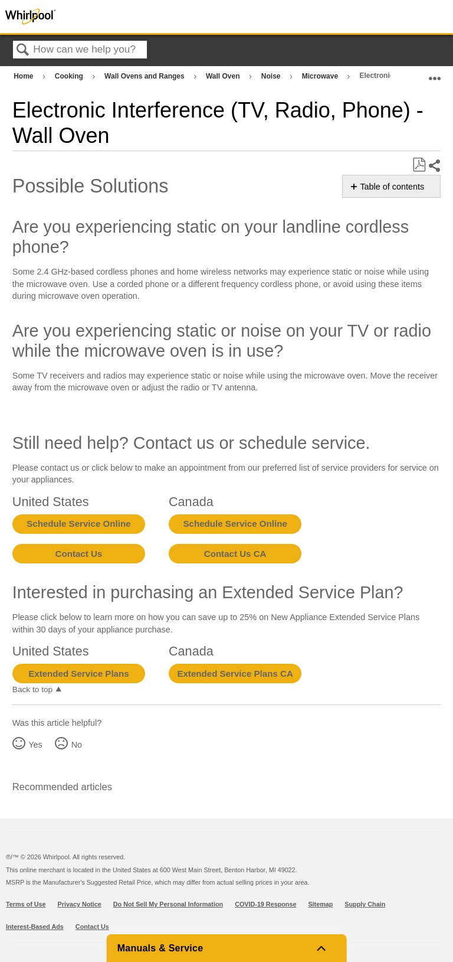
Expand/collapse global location (434, 73)
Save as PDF (418, 165)
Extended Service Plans (78, 673)
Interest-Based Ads (35, 926)
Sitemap (320, 904)
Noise (272, 76)
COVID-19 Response (265, 904)
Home (24, 76)
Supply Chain (364, 904)
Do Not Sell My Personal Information (168, 904)
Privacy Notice (79, 904)
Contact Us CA (235, 554)
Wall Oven (224, 76)
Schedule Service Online (78, 523)
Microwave (321, 76)
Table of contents (392, 186)
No (76, 744)
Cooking (70, 76)
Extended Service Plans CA (235, 673)
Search (23, 50)
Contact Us (79, 554)
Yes (35, 744)
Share (434, 165)
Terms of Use (26, 904)
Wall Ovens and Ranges (145, 76)
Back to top (32, 689)
